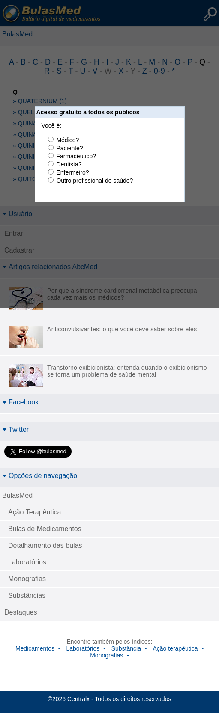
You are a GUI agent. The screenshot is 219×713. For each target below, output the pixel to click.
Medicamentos (34, 648)
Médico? (67, 140)
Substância (126, 648)
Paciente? (69, 148)
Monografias (27, 578)
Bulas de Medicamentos (44, 528)
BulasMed (17, 495)
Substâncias (26, 595)
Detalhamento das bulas (45, 545)
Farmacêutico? (76, 156)
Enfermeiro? (72, 172)
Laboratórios (27, 562)
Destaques (20, 612)
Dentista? (68, 164)
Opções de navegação (39, 475)
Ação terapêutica (175, 648)
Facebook (20, 402)
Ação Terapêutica (34, 512)
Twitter (15, 429)
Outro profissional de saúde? (94, 180)
